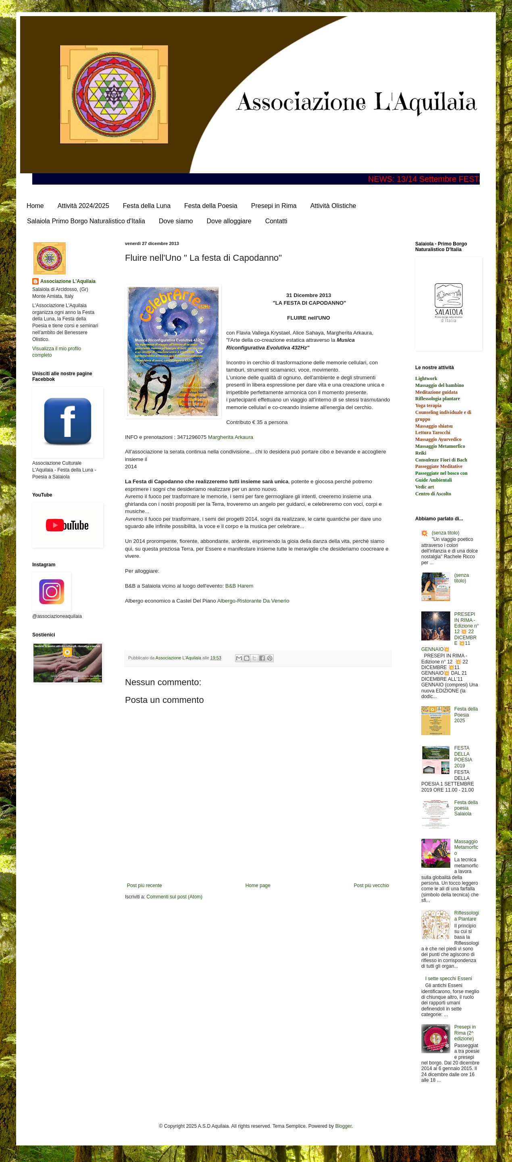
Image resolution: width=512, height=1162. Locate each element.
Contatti (276, 221)
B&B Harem (239, 586)
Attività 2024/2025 (83, 205)
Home (35, 205)
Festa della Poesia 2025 (466, 714)
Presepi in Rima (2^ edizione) (465, 1032)
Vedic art (424, 487)
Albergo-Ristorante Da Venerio (253, 601)
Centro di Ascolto (433, 494)
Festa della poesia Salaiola (466, 808)
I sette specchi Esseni (448, 978)
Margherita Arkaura (230, 437)
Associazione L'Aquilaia (68, 281)
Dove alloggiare (228, 221)
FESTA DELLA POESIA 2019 (463, 756)
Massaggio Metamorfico (466, 847)
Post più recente (144, 885)
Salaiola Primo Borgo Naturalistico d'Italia (86, 221)
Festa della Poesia (210, 205)
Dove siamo (176, 221)
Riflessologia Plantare (466, 915)
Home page (258, 885)
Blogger (343, 1126)
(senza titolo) (446, 533)
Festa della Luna (147, 205)
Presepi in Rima (274, 205)
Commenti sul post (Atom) (174, 897)
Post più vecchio (371, 885)
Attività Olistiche (333, 205)
